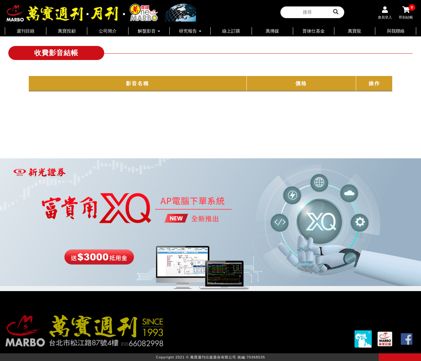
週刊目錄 (26, 31)
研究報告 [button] (190, 31)
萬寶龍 (354, 31)
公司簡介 (108, 31)
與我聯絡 (396, 31)
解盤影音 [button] (149, 31)
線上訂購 (231, 31)
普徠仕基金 (313, 31)
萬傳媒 (272, 31)
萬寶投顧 (67, 31)
